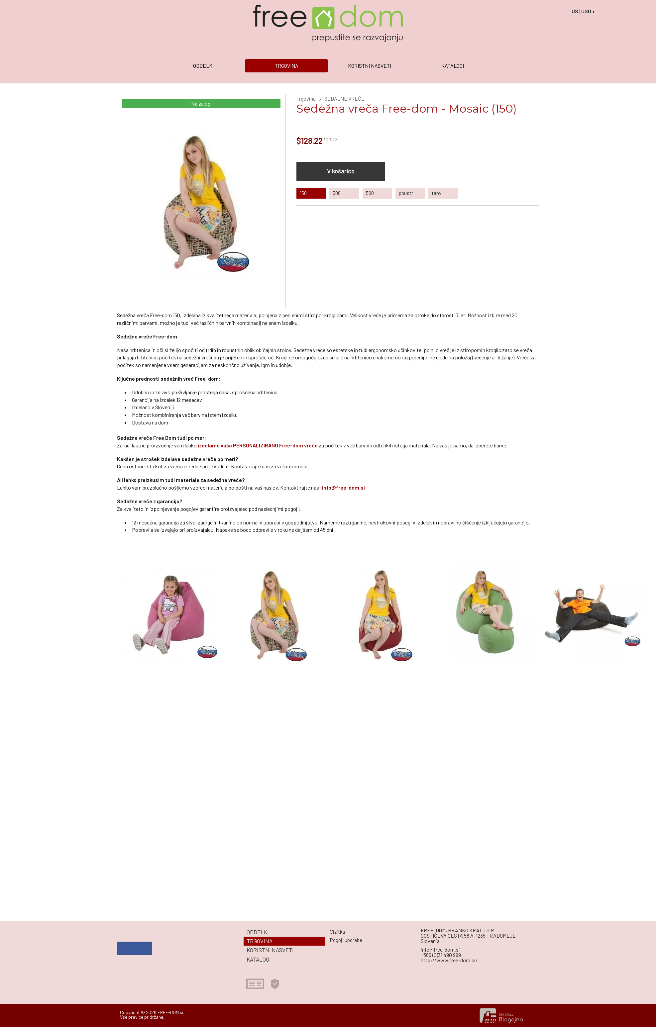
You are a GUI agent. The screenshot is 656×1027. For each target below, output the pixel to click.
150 (303, 193)
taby (436, 193)
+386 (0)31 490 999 (441, 955)
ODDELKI (203, 65)
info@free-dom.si (343, 487)
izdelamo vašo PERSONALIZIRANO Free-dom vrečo (258, 445)
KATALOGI (452, 65)
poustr (406, 193)
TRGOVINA (286, 65)
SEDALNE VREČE (344, 98)
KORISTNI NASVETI (369, 65)
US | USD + (583, 11)
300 (337, 193)
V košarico (341, 171)
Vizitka (337, 932)
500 (370, 193)
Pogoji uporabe (346, 940)
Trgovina (306, 98)
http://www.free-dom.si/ (449, 960)
